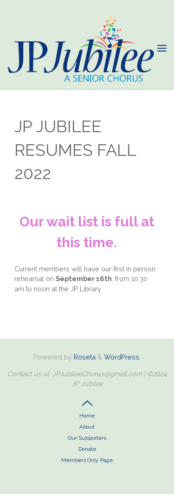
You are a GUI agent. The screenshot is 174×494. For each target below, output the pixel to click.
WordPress (121, 357)
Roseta (84, 357)
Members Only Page (87, 460)
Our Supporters (87, 438)
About (87, 426)
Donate (87, 449)
